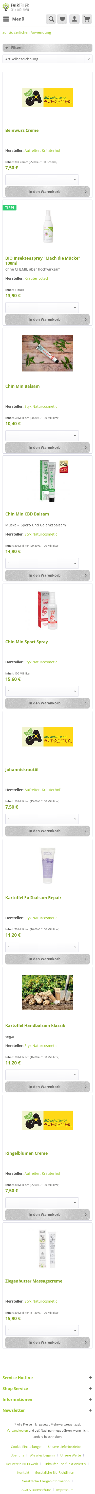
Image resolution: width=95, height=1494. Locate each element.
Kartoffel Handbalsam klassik (35, 1025)
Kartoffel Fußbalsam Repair (33, 897)
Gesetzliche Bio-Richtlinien (54, 1472)
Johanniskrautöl (22, 769)
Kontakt (23, 1472)
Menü (13, 18)
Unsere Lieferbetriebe (64, 1446)
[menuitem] (13, 19)
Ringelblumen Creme (26, 1153)
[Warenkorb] (87, 19)
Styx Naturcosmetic (41, 406)
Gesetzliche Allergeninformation (46, 1481)
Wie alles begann (42, 1455)
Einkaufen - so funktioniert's (65, 1464)
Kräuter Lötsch (37, 278)
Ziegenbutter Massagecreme (33, 1281)
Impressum (64, 1489)
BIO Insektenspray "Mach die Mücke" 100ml (42, 261)
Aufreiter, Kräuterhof (42, 150)
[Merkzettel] (62, 19)
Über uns (17, 1455)
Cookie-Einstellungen (27, 1446)
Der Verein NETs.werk (22, 1464)
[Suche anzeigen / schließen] (51, 19)
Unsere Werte (70, 1455)
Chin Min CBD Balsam (27, 514)
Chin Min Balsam (22, 386)
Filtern (14, 47)
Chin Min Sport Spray (26, 642)
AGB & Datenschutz (36, 1489)
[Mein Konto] (74, 19)
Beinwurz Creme (22, 130)
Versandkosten (17, 1430)
